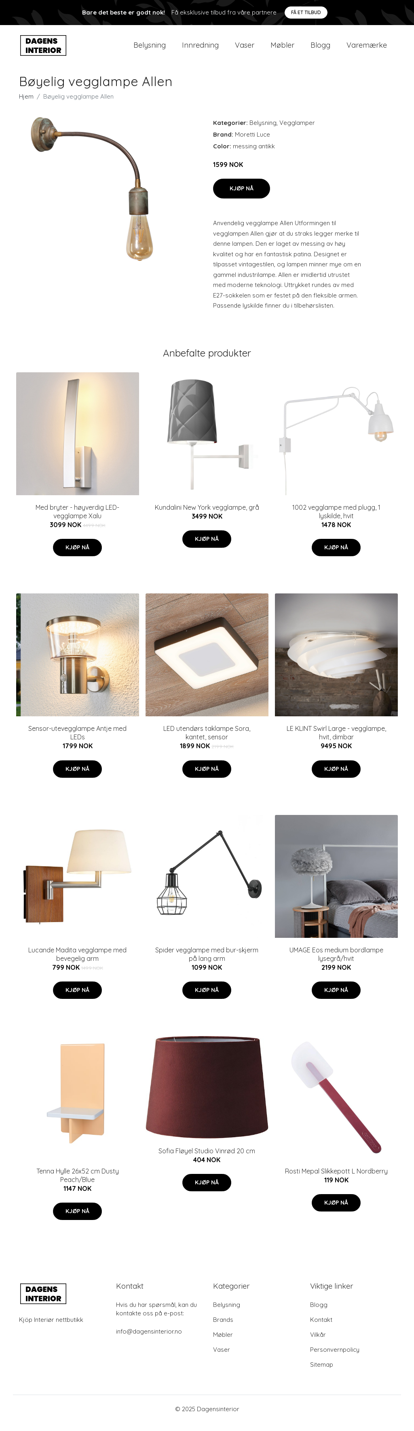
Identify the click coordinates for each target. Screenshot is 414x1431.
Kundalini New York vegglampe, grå (207, 515)
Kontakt (321, 1328)
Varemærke (366, 49)
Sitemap (321, 1372)
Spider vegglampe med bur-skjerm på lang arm (206, 962)
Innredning (200, 49)
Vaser (244, 49)
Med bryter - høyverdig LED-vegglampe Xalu (77, 519)
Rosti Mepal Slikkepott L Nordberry (336, 1179)
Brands (223, 1328)
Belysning (149, 49)
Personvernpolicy (334, 1357)
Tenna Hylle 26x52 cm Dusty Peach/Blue (77, 1183)
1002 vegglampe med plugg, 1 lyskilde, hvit (336, 519)
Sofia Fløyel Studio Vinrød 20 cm (206, 1159)
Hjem (26, 104)
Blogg (320, 49)
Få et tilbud (306, 12)
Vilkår (318, 1343)
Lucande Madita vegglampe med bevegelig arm (77, 962)
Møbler (282, 49)
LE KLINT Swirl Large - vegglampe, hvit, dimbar (336, 740)
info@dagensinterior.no (149, 1339)
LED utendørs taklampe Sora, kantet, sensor (206, 740)
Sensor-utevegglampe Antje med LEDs (77, 740)
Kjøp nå (241, 196)
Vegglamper (297, 131)
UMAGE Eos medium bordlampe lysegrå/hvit (336, 962)
